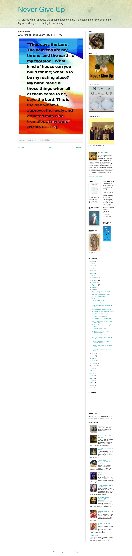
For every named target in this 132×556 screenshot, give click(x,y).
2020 (91, 275)
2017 (91, 373)
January (94, 365)
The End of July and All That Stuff (101, 292)
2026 (91, 261)
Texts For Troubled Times (98, 296)
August (94, 287)
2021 (91, 273)
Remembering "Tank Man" (105, 426)
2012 (91, 385)
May (93, 356)
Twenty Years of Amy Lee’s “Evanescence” (105, 485)
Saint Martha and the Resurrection (101, 294)
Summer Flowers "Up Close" (99, 335)
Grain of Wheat (94, 535)
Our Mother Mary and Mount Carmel (101, 318)
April (93, 358)
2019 (91, 368)
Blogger (76, 552)
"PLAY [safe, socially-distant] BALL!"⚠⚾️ (103, 311)
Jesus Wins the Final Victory (99, 316)
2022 (91, 271)
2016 (91, 375)
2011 (91, 387)
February (94, 363)
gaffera (65, 552)
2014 (91, 380)
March (94, 360)
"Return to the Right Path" (99, 329)
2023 (91, 268)
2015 (91, 378)
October (94, 282)
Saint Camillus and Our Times (100, 314)
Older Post (79, 147)
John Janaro (104, 152)
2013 (91, 383)
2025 (91, 263)
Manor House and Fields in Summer (101, 309)
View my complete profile (95, 176)
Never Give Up (41, 9)
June (93, 353)
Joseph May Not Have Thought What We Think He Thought (105, 462)
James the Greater (97, 303)
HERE (93, 416)
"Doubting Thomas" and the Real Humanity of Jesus (100, 342)
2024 (91, 266)
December (95, 277)
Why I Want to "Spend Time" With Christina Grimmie (101, 332)
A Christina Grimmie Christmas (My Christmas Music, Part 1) (105, 499)
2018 (91, 371)
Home (50, 147)
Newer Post (22, 147)
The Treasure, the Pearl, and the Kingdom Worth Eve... (100, 299)
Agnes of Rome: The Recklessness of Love (104, 524)
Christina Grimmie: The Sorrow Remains (104, 473)
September (95, 285)
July (93, 289)
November (95, 280)
